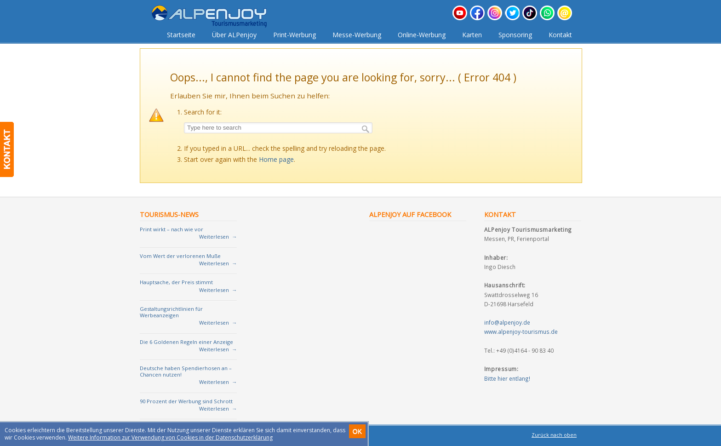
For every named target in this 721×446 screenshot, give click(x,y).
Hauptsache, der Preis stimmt (176, 282)
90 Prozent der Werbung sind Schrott (186, 401)
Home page (276, 159)
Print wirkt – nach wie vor (171, 229)
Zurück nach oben (554, 435)
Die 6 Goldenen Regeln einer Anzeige (186, 341)
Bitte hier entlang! (507, 378)
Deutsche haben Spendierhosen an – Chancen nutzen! (186, 371)
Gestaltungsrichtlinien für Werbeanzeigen (171, 312)
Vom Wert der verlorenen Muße (180, 255)
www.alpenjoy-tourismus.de (521, 331)
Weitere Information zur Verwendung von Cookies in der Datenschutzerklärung (170, 437)
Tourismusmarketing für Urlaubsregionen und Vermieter (216, 16)
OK (357, 431)
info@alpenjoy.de (507, 322)
